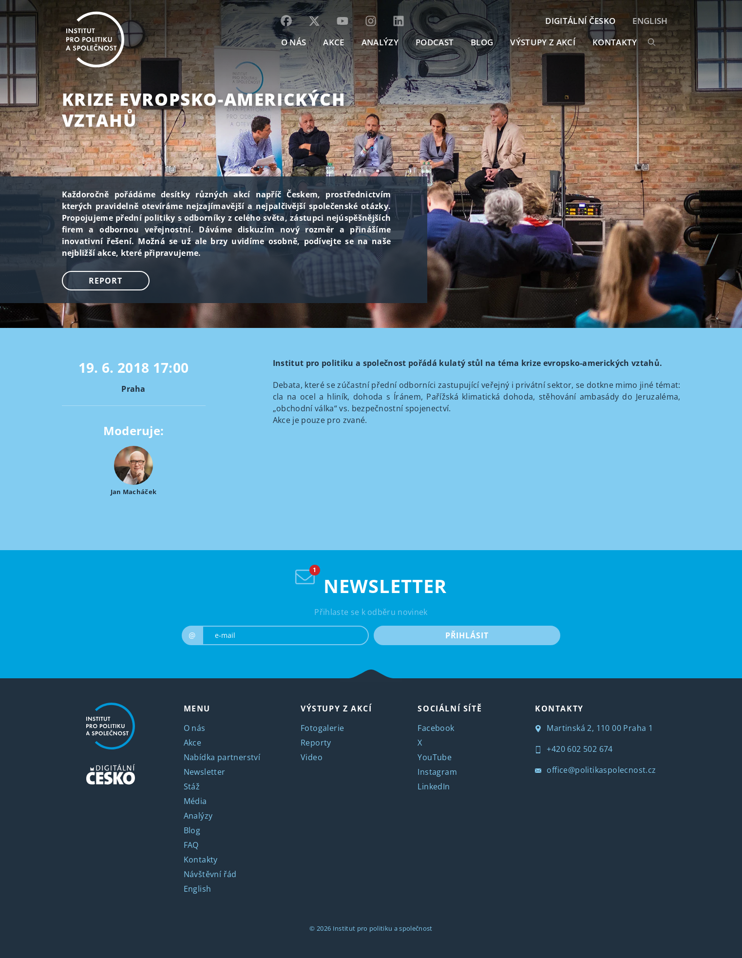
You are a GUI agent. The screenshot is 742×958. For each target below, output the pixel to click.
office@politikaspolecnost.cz (595, 770)
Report (105, 280)
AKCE (333, 42)
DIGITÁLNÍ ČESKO (580, 20)
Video (312, 757)
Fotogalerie (322, 728)
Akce (193, 742)
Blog (192, 830)
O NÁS (293, 42)
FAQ (191, 845)
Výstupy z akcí (542, 42)
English (649, 20)
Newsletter (205, 771)
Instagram (437, 771)
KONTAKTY (614, 42)
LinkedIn (434, 786)
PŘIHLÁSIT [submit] (467, 635)
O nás (195, 728)
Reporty (316, 742)
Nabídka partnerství (222, 757)
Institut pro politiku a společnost (383, 928)
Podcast (435, 42)
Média (195, 801)
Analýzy (380, 42)
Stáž (192, 786)
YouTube (435, 757)
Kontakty (201, 859)
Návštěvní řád (210, 874)
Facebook (436, 728)
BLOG (482, 42)
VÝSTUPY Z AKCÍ (336, 708)
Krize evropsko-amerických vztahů (204, 110)
